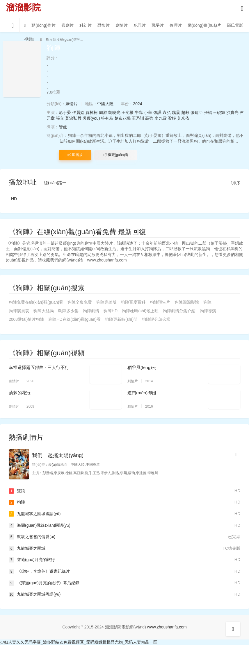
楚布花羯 (122, 118)
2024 (137, 103)
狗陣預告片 (160, 302)
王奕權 (127, 112)
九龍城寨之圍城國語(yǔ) (124, 514)
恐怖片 (103, 25)
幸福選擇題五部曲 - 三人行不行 (39, 367)
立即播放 (75, 155)
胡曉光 (114, 112)
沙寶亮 (232, 112)
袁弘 (167, 112)
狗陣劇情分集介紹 (179, 311)
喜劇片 (67, 25)
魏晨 (176, 112)
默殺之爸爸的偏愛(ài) (124, 537)
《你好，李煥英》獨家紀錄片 (124, 571)
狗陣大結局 (43, 311)
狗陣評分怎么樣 (156, 319)
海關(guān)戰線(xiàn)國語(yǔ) (124, 525)
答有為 (107, 118)
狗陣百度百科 (133, 302)
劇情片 (121, 25)
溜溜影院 (23, 7)
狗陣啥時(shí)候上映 (140, 311)
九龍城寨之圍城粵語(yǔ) (124, 594)
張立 (60, 118)
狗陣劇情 (91, 311)
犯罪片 (140, 25)
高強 (149, 118)
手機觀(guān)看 (115, 155)
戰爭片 (158, 25)
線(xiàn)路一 (55, 182)
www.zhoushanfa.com (167, 627)
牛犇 (139, 112)
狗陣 (207, 302)
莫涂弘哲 (73, 118)
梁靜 (172, 118)
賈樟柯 (92, 112)
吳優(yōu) (91, 118)
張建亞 (197, 112)
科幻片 (85, 25)
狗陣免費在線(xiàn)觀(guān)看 (36, 302)
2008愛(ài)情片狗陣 (26, 319)
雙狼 (124, 491)
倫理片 (176, 25)
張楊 (208, 112)
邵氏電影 (235, 25)
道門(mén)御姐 (141, 392)
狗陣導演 (208, 311)
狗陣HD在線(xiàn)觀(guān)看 (74, 319)
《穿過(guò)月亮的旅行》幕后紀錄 (124, 583)
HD (14, 198)
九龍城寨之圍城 (124, 548)
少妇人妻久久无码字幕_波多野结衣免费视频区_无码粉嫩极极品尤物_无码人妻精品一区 (78, 642)
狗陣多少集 (68, 311)
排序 (235, 182)
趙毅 (185, 112)
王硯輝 (219, 112)
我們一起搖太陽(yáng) (57, 455)
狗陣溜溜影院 (187, 302)
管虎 (63, 127)
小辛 (148, 112)
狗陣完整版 (106, 302)
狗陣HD (111, 311)
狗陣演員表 (19, 311)
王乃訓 (138, 118)
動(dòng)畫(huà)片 (204, 25)
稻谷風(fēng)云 (141, 367)
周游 (103, 112)
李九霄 (160, 118)
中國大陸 (105, 103)
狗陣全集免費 (79, 302)
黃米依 (183, 118)
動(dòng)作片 (43, 25)
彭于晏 (65, 112)
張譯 (157, 112)
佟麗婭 (78, 112)
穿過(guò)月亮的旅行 (124, 560)
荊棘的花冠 (20, 392)
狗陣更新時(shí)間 (121, 319)
